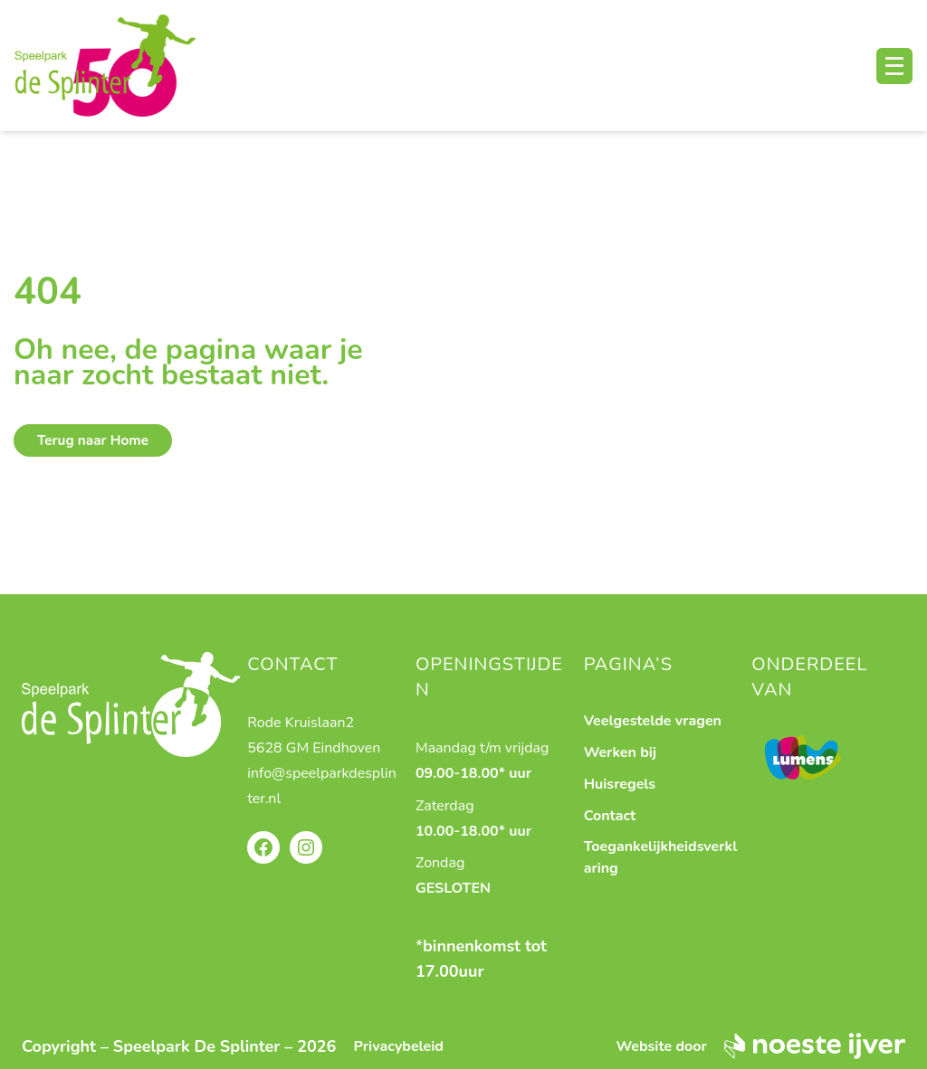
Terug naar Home (92, 440)
